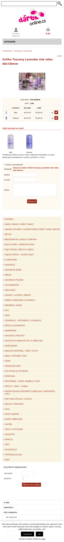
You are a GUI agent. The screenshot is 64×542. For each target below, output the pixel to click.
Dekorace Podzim (14, 279)
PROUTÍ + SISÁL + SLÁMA (16, 386)
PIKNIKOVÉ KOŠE (12, 366)
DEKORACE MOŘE (13, 269)
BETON (8, 234)
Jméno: (7, 174)
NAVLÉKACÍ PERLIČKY (15, 335)
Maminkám (10, 330)
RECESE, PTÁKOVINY (14, 404)
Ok (39, 534)
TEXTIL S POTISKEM (14, 429)
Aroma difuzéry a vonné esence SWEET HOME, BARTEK (32, 229)
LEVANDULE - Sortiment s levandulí (17, 51)
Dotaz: (7, 190)
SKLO (7, 409)
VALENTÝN (10, 434)
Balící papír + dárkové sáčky (19, 244)
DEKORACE (10, 264)
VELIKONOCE (11, 449)
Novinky (9, 219)
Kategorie (9, 41)
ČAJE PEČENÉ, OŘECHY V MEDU (19, 249)
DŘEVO (8, 274)
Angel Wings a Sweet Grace (19, 224)
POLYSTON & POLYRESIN (16, 371)
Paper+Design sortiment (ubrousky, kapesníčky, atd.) (30, 392)
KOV (7, 310)
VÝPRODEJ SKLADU (13, 454)
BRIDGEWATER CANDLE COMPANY (21, 239)
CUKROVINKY (11, 259)
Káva (7, 315)
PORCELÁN (10, 376)
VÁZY (7, 444)
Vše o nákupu (10, 512)
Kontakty (9, 507)
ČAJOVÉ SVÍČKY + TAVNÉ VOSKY (19, 254)
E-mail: (7, 180)
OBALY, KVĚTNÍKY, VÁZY (16, 355)
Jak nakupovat (11, 517)
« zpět (59, 56)
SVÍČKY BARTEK (12, 414)
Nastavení (27, 534)
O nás (6, 502)
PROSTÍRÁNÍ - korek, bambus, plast (22, 381)
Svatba (8, 424)
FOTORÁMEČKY (12, 285)
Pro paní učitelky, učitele (18, 398)
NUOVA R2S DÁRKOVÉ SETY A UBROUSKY (24, 340)
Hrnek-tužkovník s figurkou (20, 300)
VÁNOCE (9, 439)
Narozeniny (11, 345)
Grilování (10, 290)
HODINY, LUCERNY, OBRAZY (18, 295)
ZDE (43, 539)
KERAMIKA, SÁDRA (13, 305)
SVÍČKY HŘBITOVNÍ (13, 419)
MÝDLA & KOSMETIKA (15, 325)
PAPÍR (7, 360)
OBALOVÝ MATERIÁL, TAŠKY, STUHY (21, 350)
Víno (7, 459)
